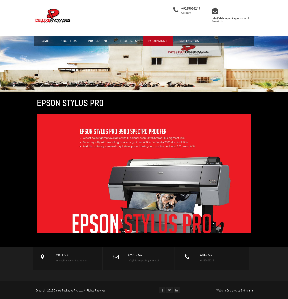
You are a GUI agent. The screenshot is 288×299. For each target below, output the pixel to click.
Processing (98, 40)
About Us (68, 40)
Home (44, 40)
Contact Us (189, 40)
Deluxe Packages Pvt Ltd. (68, 290)
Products (128, 40)
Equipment (157, 40)
